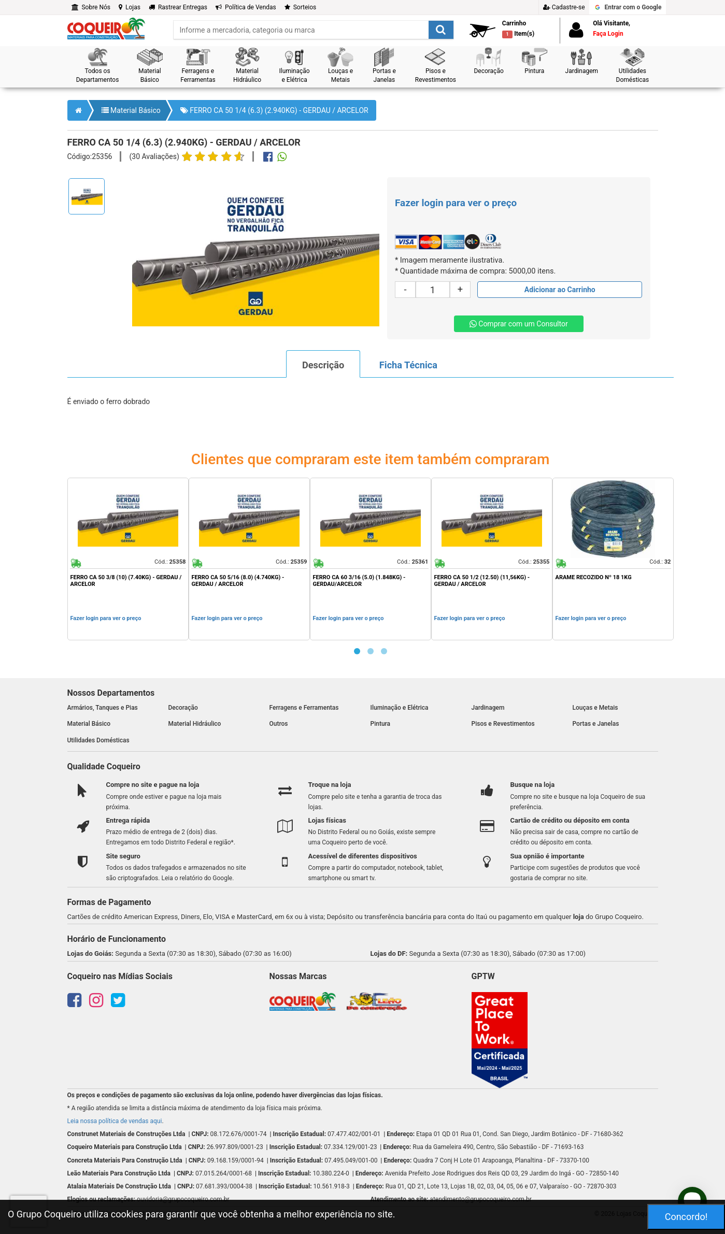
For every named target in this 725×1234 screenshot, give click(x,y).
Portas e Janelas (596, 723)
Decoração (183, 707)
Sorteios (301, 7)
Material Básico (131, 110)
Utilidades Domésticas (98, 740)
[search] (313, 30)
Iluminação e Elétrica (400, 707)
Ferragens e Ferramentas (304, 707)
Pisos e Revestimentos (503, 723)
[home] (106, 28)
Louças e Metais (595, 707)
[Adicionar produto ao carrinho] (559, 289)
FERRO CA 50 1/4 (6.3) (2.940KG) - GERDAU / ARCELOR (274, 110)
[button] (97, 65)
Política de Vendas (246, 7)
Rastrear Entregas (178, 7)
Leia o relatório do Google (196, 878)
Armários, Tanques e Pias (102, 707)
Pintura (381, 723)
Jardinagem (488, 707)
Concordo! (686, 1216)
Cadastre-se (564, 7)
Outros (278, 723)
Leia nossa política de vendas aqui (114, 1121)
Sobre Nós (91, 7)
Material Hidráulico (194, 723)
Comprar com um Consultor (519, 324)
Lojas (129, 7)
